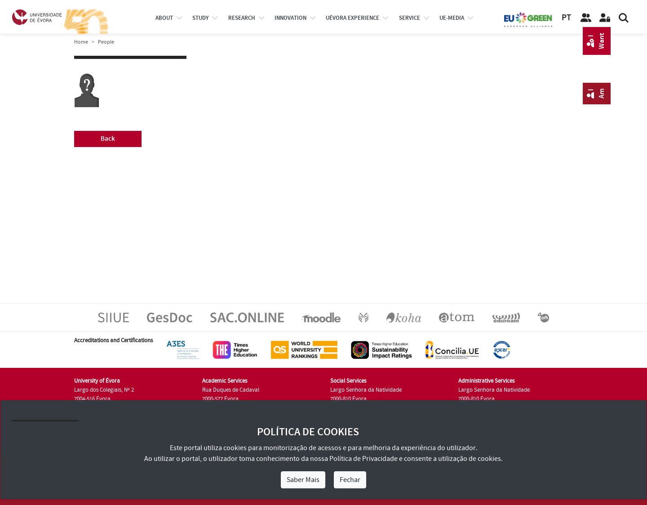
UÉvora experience (352, 18)
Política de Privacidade (363, 458)
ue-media (451, 18)
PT (566, 17)
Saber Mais (303, 479)
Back (108, 138)
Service (409, 18)
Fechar (350, 479)
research (241, 18)
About (164, 18)
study (200, 18)
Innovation (290, 18)
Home (81, 42)
